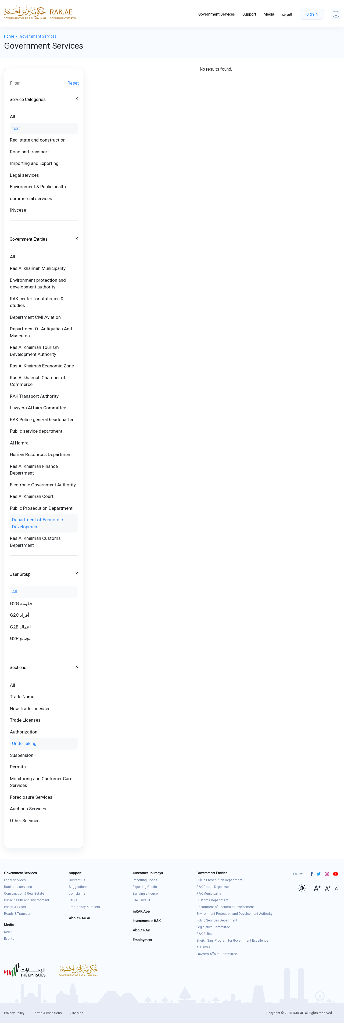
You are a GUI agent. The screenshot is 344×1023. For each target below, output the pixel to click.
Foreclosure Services (31, 797)
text (16, 128)
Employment (142, 940)
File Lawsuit (141, 900)
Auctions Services (28, 808)
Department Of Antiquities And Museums (41, 332)
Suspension (21, 755)
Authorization (23, 732)
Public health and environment (26, 900)
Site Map (76, 1013)
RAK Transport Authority (34, 396)
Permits (18, 766)
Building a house (145, 893)
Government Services (216, 14)
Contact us (77, 880)
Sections (18, 667)
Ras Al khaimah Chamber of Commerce (38, 381)
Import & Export (15, 907)
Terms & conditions (47, 1013)
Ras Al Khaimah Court (31, 496)
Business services (18, 887)
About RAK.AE (80, 918)
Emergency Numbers (84, 907)
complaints (77, 893)
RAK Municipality (208, 893)
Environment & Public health (38, 186)
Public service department (36, 431)
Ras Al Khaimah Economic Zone (42, 365)
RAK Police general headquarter (42, 419)
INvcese (18, 210)
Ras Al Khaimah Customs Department (35, 542)
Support (249, 14)
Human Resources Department (41, 454)
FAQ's (73, 900)
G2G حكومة (21, 603)
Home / (12, 36)
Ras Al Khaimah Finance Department (34, 470)
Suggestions (78, 887)
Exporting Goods (145, 887)
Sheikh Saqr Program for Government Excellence (232, 940)
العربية (287, 14)
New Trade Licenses (30, 708)
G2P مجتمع (20, 638)
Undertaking (24, 743)
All (12, 116)
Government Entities (29, 239)
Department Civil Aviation (35, 317)
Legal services (24, 175)
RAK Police (204, 934)
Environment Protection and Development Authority (234, 914)
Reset (73, 83)
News (8, 932)
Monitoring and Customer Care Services (41, 782)
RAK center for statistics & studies (37, 302)
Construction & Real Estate (24, 893)
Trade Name (22, 696)
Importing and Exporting (34, 163)
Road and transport (29, 151)
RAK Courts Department (214, 887)
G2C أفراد (19, 615)
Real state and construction (38, 140)
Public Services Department (216, 920)
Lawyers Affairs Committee (38, 407)
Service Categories (28, 99)
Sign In (312, 14)
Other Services (25, 820)
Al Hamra (19, 443)
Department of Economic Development (37, 523)
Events (9, 939)
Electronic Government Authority (43, 484)
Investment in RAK (147, 921)
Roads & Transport (17, 914)
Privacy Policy (14, 1013)
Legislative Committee (213, 927)
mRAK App (141, 911)
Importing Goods (145, 880)
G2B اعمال (20, 627)
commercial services (31, 198)
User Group (20, 574)
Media (269, 14)
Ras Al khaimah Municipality (38, 268)
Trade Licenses (25, 720)
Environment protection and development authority (38, 283)
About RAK (141, 930)
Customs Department (212, 900)
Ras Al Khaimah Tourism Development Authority (34, 351)
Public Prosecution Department (41, 508)
